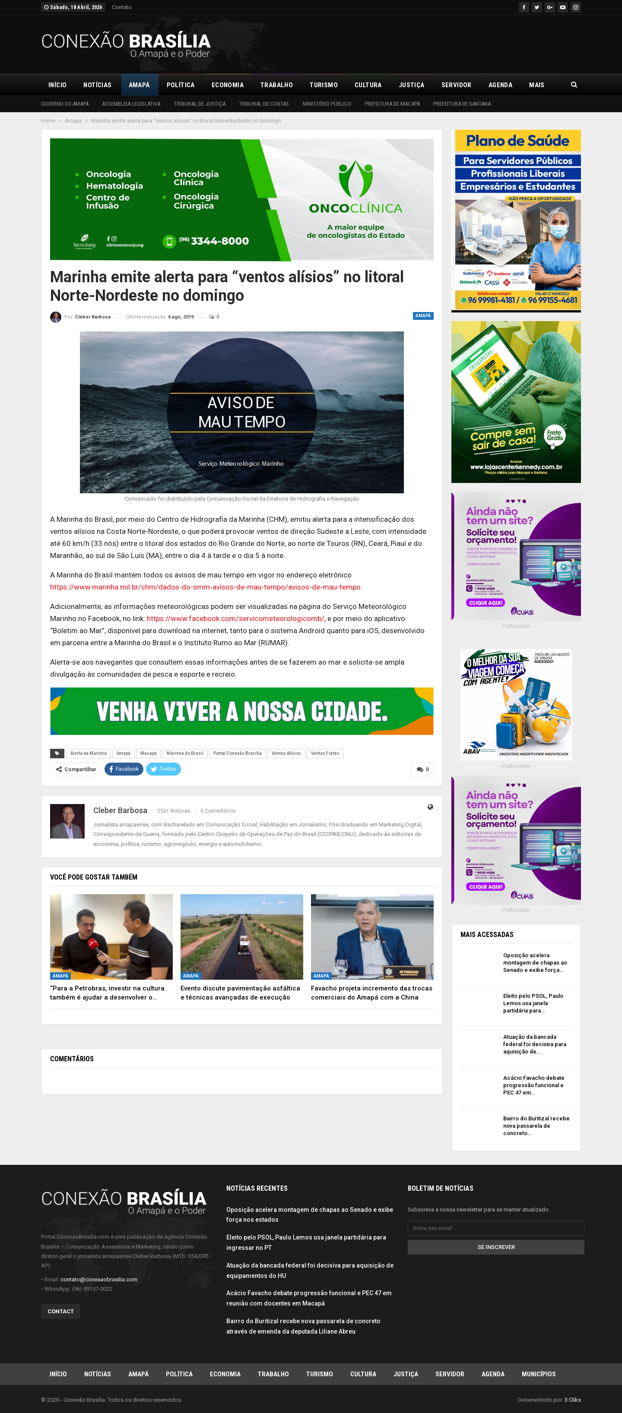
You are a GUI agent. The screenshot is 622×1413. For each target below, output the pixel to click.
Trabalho (276, 85)
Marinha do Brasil (185, 753)
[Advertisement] (424, 42)
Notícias (97, 85)
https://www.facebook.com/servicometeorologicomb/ (235, 618)
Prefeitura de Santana (462, 104)
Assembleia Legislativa (131, 104)
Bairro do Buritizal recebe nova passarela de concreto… (536, 1125)
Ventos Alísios (286, 753)
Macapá (148, 753)
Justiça (412, 85)
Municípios (539, 1374)
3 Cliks (573, 1399)
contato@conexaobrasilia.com (98, 1279)
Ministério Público (327, 104)
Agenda (500, 85)
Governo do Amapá (65, 104)
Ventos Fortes (325, 753)
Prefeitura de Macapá (392, 104)
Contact (61, 1311)
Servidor (456, 85)
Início (57, 85)
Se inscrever (496, 1246)
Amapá (139, 85)
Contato (122, 7)
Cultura (368, 85)
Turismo (324, 85)
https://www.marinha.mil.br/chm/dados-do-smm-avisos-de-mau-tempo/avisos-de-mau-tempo (205, 587)
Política (181, 85)
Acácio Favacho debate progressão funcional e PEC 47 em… (534, 1085)
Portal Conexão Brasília (237, 753)
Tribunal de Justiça (199, 104)
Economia (228, 85)
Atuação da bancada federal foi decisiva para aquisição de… (534, 1044)
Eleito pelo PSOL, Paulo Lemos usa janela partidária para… (533, 1003)
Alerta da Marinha (88, 753)
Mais (537, 85)
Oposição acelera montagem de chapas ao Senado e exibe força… (535, 962)
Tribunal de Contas (264, 104)
